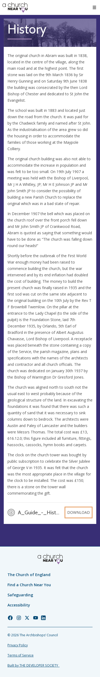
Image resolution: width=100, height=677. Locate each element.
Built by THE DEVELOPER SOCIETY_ (33, 665)
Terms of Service (20, 655)
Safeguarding (20, 594)
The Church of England (28, 574)
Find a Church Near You (29, 584)
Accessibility (18, 605)
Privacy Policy (17, 645)
